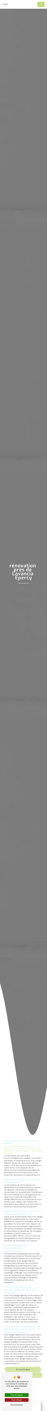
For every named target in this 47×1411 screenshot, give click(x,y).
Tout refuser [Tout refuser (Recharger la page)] (16, 1400)
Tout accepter (17, 1395)
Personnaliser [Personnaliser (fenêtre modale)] (17, 1405)
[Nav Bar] (40, 4)
